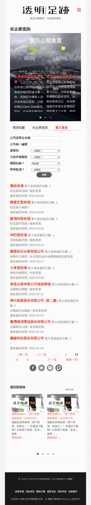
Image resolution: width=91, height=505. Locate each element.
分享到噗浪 (58, 367)
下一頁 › (53, 359)
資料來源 (62, 491)
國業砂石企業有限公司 (27, 252)
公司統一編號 (18, 144)
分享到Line (50, 367)
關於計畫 (40, 491)
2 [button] (45, 117)
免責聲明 (72, 491)
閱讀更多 (17, 437)
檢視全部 (69, 390)
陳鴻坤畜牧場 (20, 219)
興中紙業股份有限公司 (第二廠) (34, 301)
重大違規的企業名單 (60, 77)
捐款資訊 (30, 491)
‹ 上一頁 (41, 354)
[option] (29, 76)
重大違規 (61, 128)
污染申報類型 (18, 157)
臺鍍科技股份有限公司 (27, 338)
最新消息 (51, 491)
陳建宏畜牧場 (20, 203)
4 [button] (53, 454)
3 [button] (50, 117)
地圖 (69, 479)
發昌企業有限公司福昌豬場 (30, 284)
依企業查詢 (40, 128)
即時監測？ (17, 169)
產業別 (14, 150)
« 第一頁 (22, 354)
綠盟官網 (19, 491)
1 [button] (40, 117)
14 (27, 359)
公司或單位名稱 (20, 138)
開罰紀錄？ (17, 163)
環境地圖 (19, 128)
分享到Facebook (33, 367)
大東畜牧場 (18, 268)
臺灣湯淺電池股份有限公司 (30, 322)
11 (66, 354)
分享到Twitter (41, 367)
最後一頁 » (72, 359)
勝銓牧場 (17, 186)
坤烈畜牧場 (18, 235)
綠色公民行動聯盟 (29, 499)
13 (17, 359)
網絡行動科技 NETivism (59, 499)
